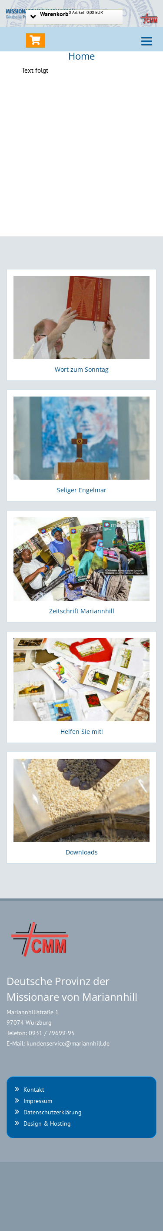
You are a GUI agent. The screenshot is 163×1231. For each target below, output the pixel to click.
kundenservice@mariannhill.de (68, 1043)
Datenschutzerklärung (52, 1112)
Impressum (37, 1101)
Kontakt (33, 1089)
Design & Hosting (47, 1123)
